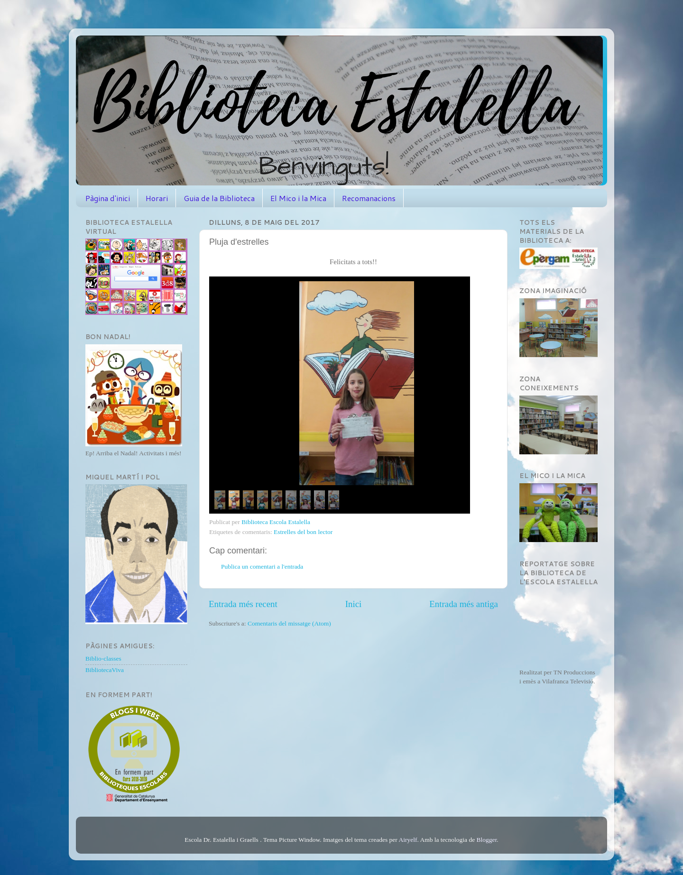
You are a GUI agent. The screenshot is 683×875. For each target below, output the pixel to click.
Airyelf (407, 839)
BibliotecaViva (104, 669)
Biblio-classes (103, 658)
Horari (157, 198)
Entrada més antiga (463, 604)
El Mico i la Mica (298, 198)
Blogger (487, 839)
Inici (353, 604)
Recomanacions (369, 198)
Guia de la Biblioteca (219, 198)
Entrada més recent (243, 604)
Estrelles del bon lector (303, 531)
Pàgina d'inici (107, 198)
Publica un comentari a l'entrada (262, 566)
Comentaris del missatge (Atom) (289, 623)
